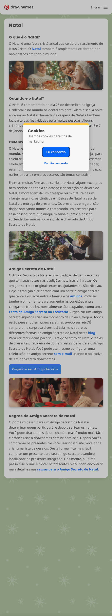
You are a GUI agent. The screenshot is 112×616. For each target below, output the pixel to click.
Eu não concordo (56, 163)
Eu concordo (56, 152)
